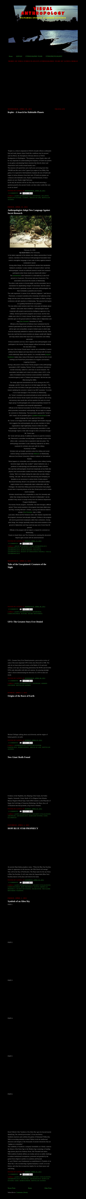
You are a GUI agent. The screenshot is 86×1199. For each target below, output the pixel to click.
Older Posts (48, 1188)
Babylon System (14, 197)
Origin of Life (35, 197)
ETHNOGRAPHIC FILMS (34, 56)
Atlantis (45, 196)
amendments (17, 275)
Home (11, 56)
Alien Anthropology (23, 196)
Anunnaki (36, 196)
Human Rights (27, 550)
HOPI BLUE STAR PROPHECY (23, 828)
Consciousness (14, 613)
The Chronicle (24, 321)
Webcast (36, 453)
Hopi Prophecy (27, 887)
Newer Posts (11, 1188)
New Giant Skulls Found (19, 757)
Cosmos (25, 197)
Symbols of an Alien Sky (19, 901)
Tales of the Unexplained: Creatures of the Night (27, 565)
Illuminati (12, 817)
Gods (46, 816)
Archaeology (26, 548)
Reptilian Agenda (23, 685)
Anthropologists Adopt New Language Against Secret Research (29, 211)
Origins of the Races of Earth (21, 696)
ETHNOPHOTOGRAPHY (54, 56)
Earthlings (12, 747)
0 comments (13, 193)
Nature (24, 613)
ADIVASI (19, 56)
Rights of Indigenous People (33, 551)
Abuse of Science (21, 546)
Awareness (36, 612)
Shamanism (36, 889)
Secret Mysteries (35, 613)
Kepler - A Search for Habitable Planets (26, 112)
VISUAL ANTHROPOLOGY (43, 11)
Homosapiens (23, 747)
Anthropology (14, 548)
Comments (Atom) (22, 1192)
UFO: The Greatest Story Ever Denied (25, 622)
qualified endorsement (39, 415)
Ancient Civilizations (41, 814)
